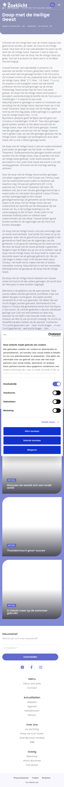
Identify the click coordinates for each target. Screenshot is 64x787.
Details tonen (48, 422)
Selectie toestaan (32, 440)
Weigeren (32, 450)
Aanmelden (30, 657)
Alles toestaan (32, 431)
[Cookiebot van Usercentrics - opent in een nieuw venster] (48, 335)
